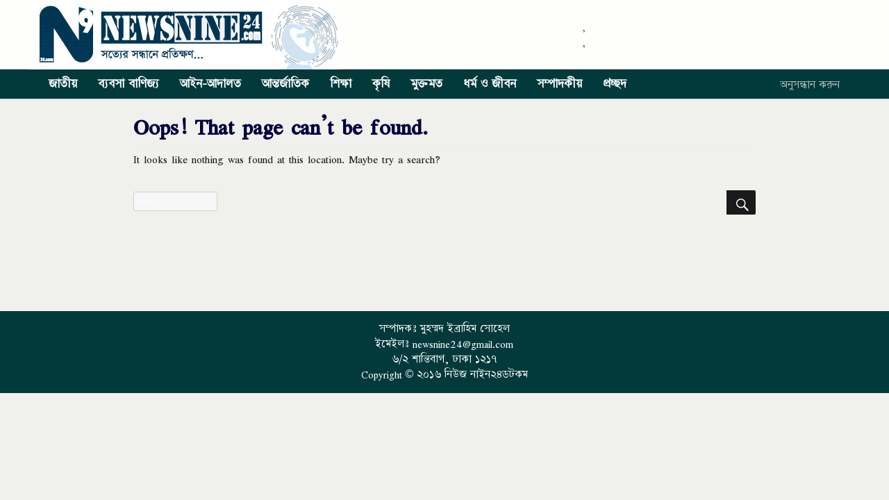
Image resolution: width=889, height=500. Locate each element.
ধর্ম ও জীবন (489, 84)
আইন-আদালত (210, 84)
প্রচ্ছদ (614, 84)
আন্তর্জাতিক (285, 84)
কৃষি (381, 84)
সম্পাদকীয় (559, 84)
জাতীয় (63, 84)
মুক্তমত (426, 84)
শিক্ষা (340, 84)
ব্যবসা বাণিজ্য (128, 84)
